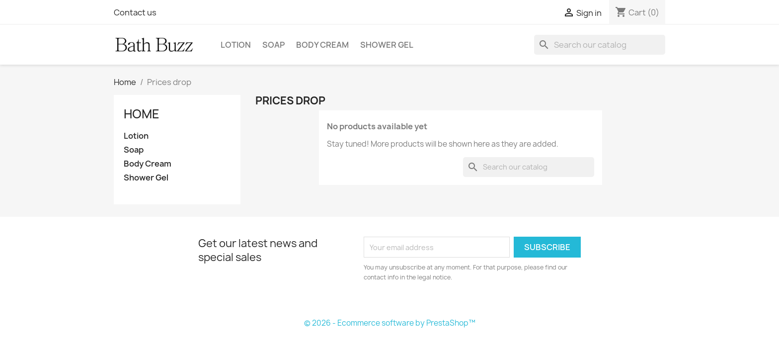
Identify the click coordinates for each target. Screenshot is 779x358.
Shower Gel (386, 44)
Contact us (135, 12)
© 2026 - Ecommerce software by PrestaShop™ (389, 323)
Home (141, 113)
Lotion (236, 44)
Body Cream (322, 44)
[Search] (599, 45)
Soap (273, 44)
